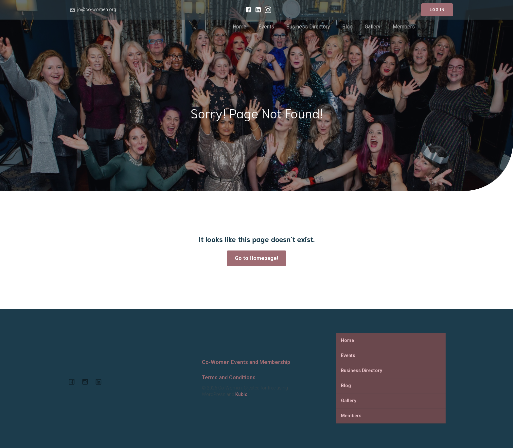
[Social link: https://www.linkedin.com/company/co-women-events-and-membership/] (256, 10)
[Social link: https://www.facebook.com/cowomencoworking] (247, 10)
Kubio (241, 394)
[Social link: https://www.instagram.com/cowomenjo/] (266, 10)
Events (266, 27)
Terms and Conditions (229, 377)
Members (404, 27)
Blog (347, 27)
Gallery (372, 27)
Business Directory (308, 27)
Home (239, 27)
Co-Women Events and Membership (246, 362)
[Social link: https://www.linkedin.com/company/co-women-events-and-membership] (101, 381)
